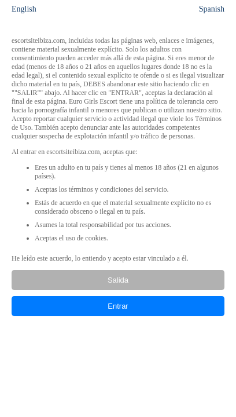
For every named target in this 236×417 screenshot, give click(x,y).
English (24, 9)
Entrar (118, 306)
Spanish (211, 9)
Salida (118, 280)
